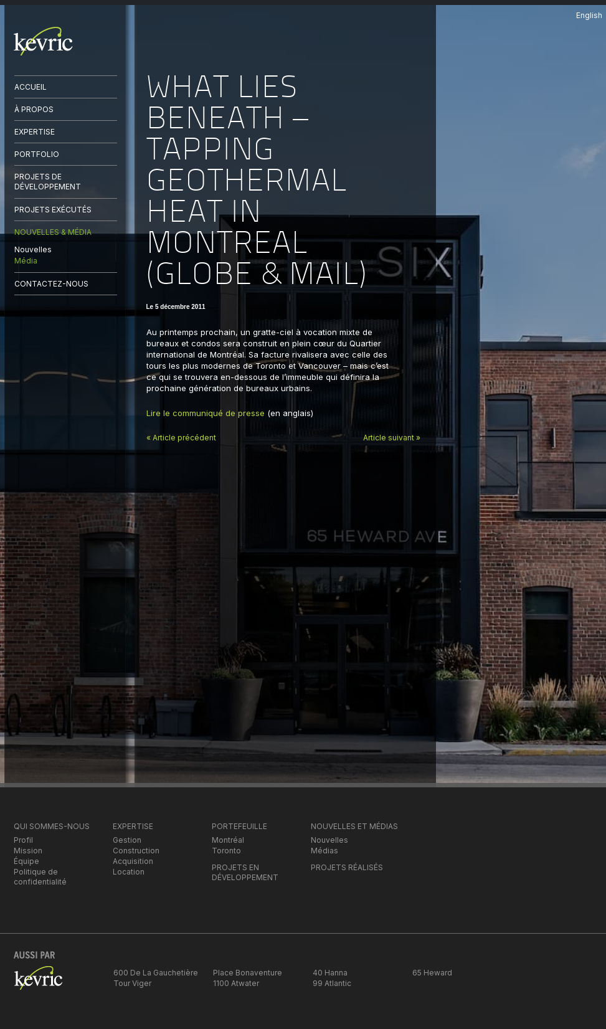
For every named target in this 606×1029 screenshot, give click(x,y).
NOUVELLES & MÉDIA (53, 232)
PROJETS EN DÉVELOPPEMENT (245, 872)
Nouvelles (33, 249)
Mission (28, 850)
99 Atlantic (332, 983)
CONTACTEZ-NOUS (51, 283)
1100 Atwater (236, 983)
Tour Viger (132, 983)
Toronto (226, 850)
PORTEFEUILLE (239, 826)
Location (128, 871)
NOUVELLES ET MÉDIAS (354, 826)
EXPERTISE (34, 131)
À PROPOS (34, 109)
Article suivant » (391, 437)
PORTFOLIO (36, 154)
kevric (43, 41)
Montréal (228, 840)
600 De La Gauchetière (155, 972)
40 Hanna (330, 972)
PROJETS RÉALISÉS (347, 867)
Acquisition (133, 861)
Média (25, 260)
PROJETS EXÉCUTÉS (53, 209)
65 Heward (432, 972)
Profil (23, 840)
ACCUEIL (30, 87)
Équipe (26, 861)
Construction (136, 850)
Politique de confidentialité (40, 876)
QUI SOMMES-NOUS (52, 826)
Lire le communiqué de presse (205, 413)
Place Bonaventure (247, 972)
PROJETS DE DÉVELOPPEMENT (47, 181)
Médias (324, 850)
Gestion (127, 840)
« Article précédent (181, 437)
